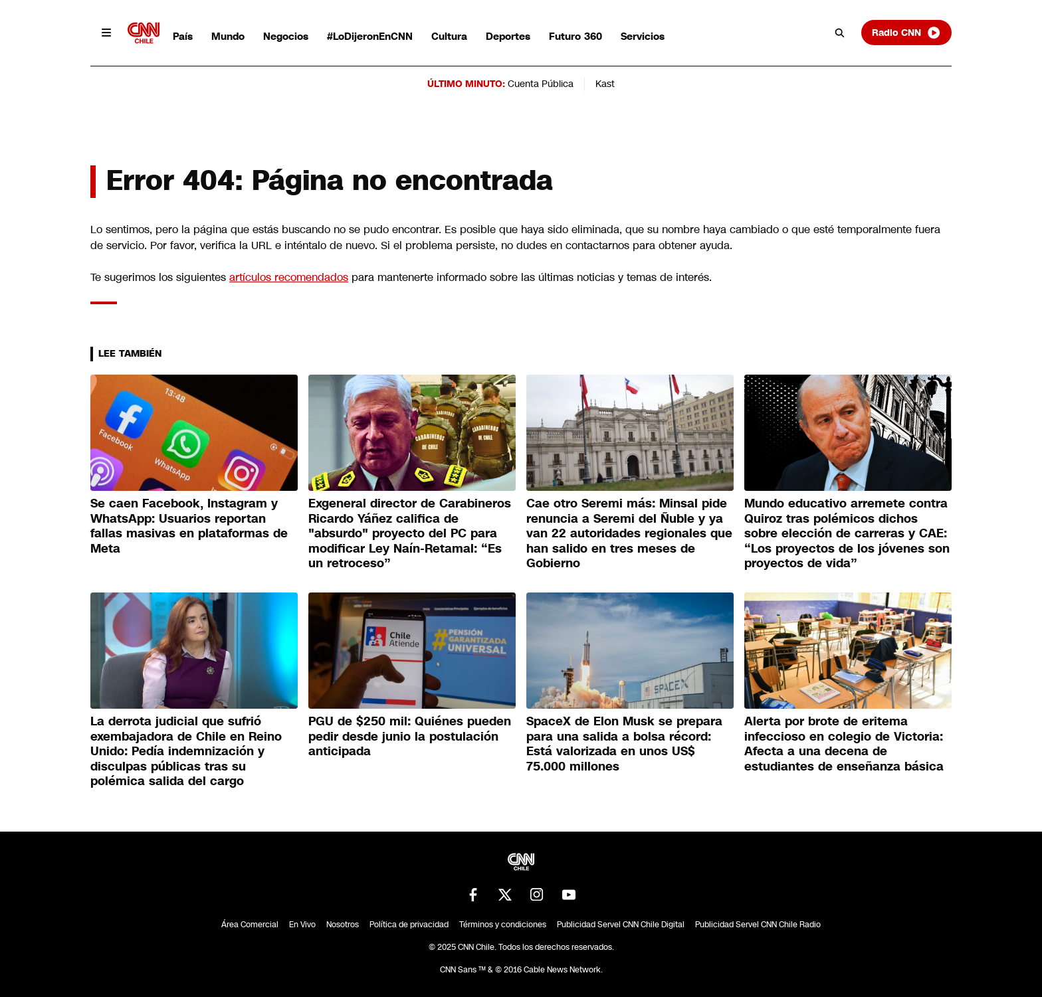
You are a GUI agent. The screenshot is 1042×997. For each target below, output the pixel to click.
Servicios (643, 36)
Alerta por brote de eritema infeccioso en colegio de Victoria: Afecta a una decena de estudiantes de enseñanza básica (844, 744)
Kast (605, 83)
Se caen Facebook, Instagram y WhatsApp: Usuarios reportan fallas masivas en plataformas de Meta (189, 526)
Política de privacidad (409, 924)
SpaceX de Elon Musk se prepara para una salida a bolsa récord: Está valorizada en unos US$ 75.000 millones (624, 744)
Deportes (508, 36)
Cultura (449, 36)
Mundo (228, 36)
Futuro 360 (575, 36)
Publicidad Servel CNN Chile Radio (758, 924)
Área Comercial (249, 924)
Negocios (285, 36)
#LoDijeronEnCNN (370, 36)
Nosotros (342, 924)
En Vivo (302, 924)
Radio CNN (906, 32)
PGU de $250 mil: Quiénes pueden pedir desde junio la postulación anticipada (409, 736)
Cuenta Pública (540, 83)
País (183, 36)
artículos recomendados (288, 277)
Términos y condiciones (502, 924)
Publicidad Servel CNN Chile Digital (620, 924)
